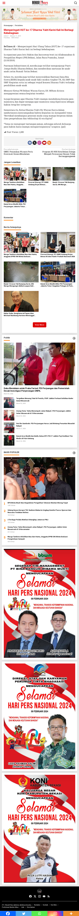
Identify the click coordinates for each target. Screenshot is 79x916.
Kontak (45, 905)
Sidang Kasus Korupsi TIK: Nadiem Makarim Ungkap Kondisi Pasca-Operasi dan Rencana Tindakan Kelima (39, 511)
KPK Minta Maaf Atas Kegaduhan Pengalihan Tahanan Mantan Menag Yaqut (38, 503)
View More (39, 325)
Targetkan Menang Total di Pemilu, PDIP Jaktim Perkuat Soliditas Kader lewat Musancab (44, 399)
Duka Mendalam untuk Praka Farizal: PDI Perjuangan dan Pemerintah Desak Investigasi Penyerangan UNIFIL (36, 389)
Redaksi (37, 905)
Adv (22, 907)
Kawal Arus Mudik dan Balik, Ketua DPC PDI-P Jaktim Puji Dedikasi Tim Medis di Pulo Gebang (44, 437)
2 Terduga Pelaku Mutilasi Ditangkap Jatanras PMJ (28, 520)
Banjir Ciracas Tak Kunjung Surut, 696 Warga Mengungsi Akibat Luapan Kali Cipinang (63, 183)
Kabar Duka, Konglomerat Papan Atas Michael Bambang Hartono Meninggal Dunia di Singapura (19, 314)
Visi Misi (54, 905)
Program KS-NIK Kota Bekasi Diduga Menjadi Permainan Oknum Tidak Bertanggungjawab (58, 152)
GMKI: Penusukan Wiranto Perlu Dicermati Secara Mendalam (21, 151)
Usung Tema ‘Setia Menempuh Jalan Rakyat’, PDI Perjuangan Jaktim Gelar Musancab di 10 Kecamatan (43, 412)
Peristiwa (7, 38)
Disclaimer (31, 907)
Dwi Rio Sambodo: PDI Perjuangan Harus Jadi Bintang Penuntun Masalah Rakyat (45, 425)
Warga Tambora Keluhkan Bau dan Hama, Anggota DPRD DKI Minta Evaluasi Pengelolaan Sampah (14, 183)
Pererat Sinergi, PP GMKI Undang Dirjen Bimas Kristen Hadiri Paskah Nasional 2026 (38, 183)
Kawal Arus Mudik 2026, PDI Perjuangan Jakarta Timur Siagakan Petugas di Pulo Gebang (15, 205)
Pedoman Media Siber (10, 907)
